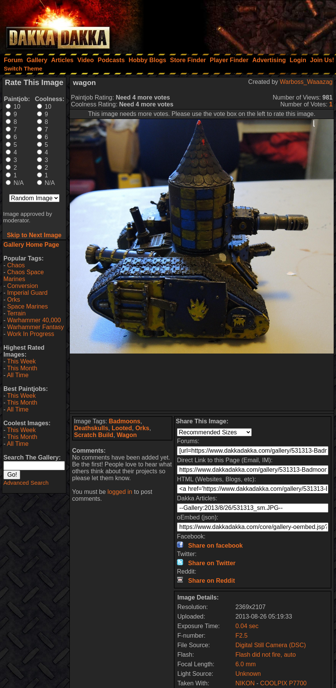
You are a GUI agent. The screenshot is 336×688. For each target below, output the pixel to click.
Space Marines (27, 306)
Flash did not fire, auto (265, 654)
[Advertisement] (233, 24)
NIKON (245, 683)
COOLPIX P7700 (283, 683)
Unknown (248, 673)
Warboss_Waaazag (306, 82)
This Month (22, 368)
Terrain (16, 313)
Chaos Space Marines (23, 275)
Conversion (22, 286)
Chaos (16, 265)
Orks (13, 299)
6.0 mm (245, 664)
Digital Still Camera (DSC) (270, 645)
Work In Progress (30, 334)
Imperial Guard (27, 292)
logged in (120, 492)
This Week (21, 361)
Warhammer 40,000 (34, 320)
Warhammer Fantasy (35, 327)
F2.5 (241, 635)
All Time (18, 375)
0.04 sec (246, 626)
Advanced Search (25, 482)
